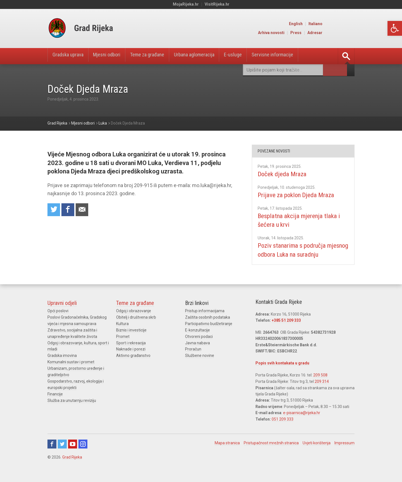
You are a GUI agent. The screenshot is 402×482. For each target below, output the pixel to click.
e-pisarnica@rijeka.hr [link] (301, 421)
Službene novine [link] (199, 363)
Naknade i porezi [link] (130, 357)
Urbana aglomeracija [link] (211, 56)
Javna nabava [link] (197, 351)
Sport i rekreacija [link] (131, 351)
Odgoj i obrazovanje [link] (133, 319)
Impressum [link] (344, 450)
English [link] (328, 24)
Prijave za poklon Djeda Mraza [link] (299, 195)
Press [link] (328, 33)
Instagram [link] (82, 451)
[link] (394, 28)
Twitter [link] (62, 451)
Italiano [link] (348, 24)
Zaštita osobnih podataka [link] (207, 325)
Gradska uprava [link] (70, 56)
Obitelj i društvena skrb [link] (136, 325)
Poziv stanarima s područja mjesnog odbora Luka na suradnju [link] (295, 254)
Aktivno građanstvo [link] (133, 363)
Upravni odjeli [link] (62, 311)
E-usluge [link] (254, 56)
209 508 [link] (320, 383)
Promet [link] (123, 344)
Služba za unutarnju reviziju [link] (71, 407)
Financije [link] (55, 401)
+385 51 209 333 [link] (286, 329)
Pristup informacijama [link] (204, 319)
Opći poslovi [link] (57, 319)
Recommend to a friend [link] (83, 210)
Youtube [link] (72, 451)
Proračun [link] (193, 357)
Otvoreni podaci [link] (199, 344)
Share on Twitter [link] (54, 210)
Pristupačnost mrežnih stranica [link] (271, 450)
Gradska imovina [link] (62, 363)
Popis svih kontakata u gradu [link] (282, 371)
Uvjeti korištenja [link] (317, 450)
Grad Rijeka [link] (72, 465)
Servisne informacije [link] (297, 56)
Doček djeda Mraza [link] (283, 174)
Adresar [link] (347, 33)
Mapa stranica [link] (227, 450)
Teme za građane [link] (159, 56)
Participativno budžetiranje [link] (208, 332)
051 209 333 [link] (282, 427)
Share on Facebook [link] (69, 210)
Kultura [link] (122, 332)
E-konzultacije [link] (197, 338)
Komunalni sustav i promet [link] (70, 369)
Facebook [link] (51, 451)
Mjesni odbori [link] (113, 56)
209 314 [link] (322, 389)
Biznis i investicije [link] (131, 338)
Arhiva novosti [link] (304, 33)
